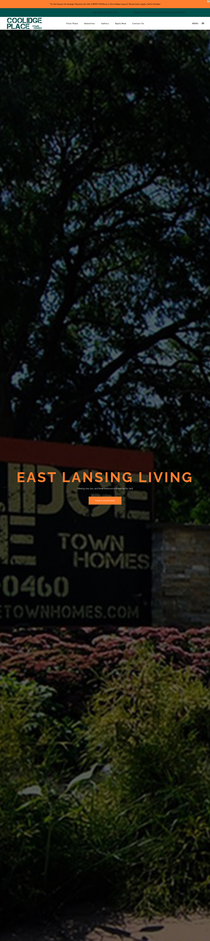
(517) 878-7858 (111, 12)
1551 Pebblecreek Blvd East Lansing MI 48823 (164, 12)
